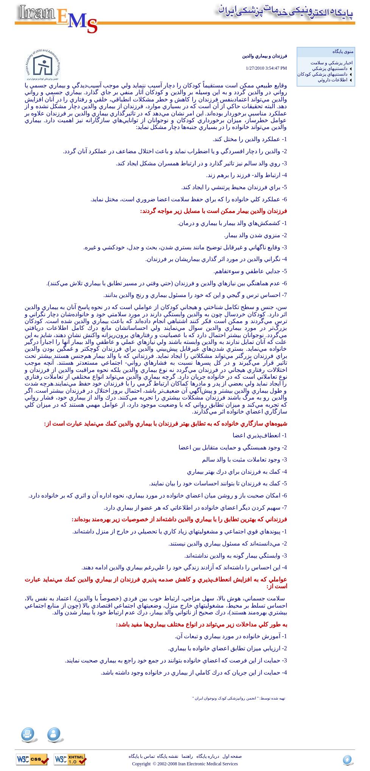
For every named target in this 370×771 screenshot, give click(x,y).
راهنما (186, 756)
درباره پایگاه (206, 756)
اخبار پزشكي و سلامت (332, 62)
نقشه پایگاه (167, 756)
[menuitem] (325, 63)
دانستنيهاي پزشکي (329, 68)
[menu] (325, 71)
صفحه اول (231, 756)
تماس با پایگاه (143, 756)
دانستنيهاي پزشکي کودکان (322, 74)
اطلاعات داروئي (332, 79)
